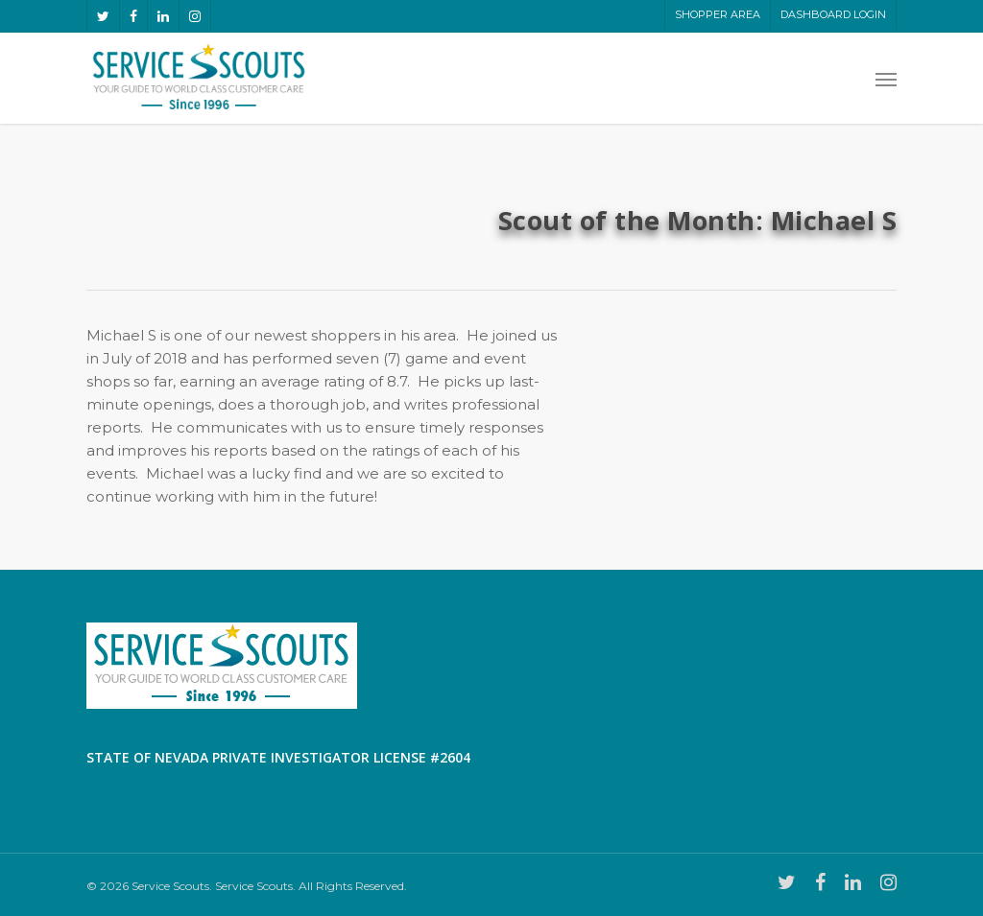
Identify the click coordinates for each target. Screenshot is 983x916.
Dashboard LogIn (833, 14)
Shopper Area (717, 14)
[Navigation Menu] (886, 78)
